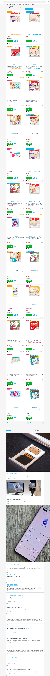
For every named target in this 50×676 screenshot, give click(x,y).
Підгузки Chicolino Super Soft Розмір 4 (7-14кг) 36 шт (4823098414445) (34, 307)
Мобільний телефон (12, 564)
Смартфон (11, 473)
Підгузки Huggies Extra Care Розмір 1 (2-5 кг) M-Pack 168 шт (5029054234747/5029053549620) (34, 204)
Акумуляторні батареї (20, 595)
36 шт (33, 304)
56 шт (33, 407)
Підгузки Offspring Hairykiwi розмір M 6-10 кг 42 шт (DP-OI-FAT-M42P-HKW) (15, 375)
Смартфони (15, 473)
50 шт (36, 201)
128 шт (36, 407)
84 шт (38, 201)
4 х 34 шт (14, 270)
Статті (8, 473)
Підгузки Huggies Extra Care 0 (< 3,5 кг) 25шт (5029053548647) (33, 32)
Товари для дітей (18, 4)
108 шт (34, 270)
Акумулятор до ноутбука (13, 595)
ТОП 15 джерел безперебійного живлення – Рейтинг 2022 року (18, 668)
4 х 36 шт (35, 304)
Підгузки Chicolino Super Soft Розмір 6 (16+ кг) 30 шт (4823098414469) (15, 135)
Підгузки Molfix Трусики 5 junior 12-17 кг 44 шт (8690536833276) (14, 409)
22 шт (33, 201)
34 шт (17, 270)
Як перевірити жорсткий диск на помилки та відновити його (18, 617)
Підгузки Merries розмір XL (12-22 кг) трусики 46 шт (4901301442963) (15, 307)
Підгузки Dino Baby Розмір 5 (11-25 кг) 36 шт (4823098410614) (14, 101)
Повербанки (18, 646)
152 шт (18, 201)
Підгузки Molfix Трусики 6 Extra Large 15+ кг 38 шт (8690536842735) (15, 238)
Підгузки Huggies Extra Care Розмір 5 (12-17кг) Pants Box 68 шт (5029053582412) (14, 32)
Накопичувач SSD (12, 615)
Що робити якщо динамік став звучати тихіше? (15, 586)
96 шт (34, 64)
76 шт (37, 133)
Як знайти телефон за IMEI (12, 565)
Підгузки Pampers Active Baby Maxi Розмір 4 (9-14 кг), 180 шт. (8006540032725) (34, 375)
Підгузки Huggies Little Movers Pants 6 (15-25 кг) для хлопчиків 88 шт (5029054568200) (15, 67)
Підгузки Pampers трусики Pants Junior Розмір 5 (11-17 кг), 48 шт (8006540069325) (15, 204)
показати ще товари (12, 422)
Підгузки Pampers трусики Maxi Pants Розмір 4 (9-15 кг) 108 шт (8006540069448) (34, 272)
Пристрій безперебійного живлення (14, 667)
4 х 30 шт (16, 133)
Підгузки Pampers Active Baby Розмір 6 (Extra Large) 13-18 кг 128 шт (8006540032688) (33, 409)
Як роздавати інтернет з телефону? (13, 576)
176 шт (37, 270)
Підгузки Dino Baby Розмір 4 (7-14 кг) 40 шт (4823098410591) (14, 170)
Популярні (8, 430)
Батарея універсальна (13, 646)
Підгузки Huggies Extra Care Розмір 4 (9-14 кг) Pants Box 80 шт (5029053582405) (33, 101)
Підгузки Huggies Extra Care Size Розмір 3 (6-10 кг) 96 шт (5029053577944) (34, 67)
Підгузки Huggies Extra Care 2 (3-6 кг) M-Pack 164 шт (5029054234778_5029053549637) (34, 238)
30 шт (13, 133)
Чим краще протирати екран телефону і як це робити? (17, 638)
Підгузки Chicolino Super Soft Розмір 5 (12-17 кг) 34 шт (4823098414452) (15, 272)
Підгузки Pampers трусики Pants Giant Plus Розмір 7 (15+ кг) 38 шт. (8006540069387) (14, 341)
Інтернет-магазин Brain (10, 4)
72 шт (32, 64)
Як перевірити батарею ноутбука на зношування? (16, 596)
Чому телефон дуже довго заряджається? (15, 607)
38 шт (16, 407)
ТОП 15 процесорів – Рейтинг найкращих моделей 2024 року (18, 627)
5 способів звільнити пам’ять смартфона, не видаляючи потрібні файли (20, 475)
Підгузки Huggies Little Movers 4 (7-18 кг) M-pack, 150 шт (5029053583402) (34, 341)
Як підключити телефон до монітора (13, 499)
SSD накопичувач (18, 615)
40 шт (37, 64)
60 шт (34, 133)
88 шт (14, 64)
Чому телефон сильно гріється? (13, 658)
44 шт (16, 64)
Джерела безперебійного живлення (25, 667)
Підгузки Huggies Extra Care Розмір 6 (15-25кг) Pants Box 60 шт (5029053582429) (34, 170)
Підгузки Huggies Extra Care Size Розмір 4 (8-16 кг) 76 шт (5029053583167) (34, 135)
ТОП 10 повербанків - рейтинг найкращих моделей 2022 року (18, 648)
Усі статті (37, 430)
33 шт (32, 133)
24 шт (14, 407)
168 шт (31, 201)
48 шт (12, 201)
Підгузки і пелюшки (26, 4)
